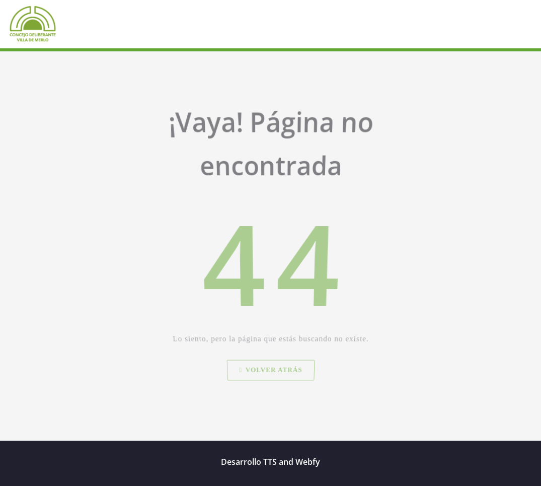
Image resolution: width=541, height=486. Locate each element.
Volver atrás (270, 383)
